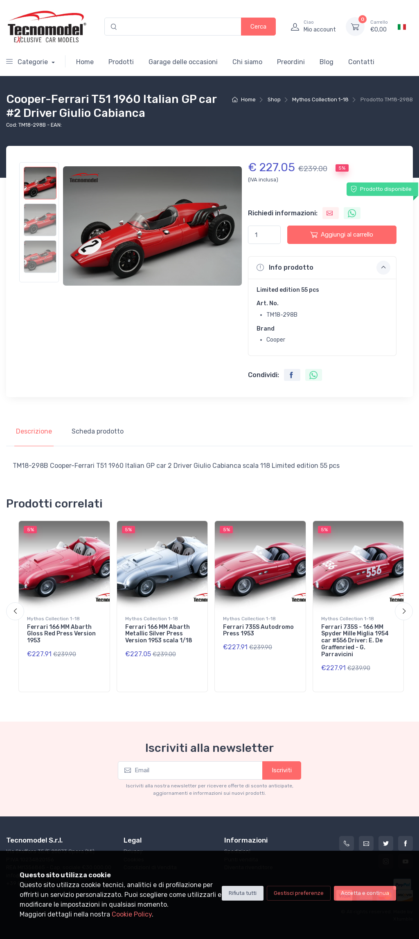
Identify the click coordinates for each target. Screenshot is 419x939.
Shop (274, 99)
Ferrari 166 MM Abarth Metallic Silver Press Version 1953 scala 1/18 (158, 634)
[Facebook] (405, 843)
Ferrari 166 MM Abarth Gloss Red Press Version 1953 (61, 634)
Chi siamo (247, 62)
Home (85, 62)
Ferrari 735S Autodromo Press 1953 (258, 630)
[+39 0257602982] (346, 843)
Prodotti (121, 62)
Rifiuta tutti (243, 893)
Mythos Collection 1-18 (320, 99)
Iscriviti (282, 770)
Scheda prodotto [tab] (98, 431)
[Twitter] (385, 843)
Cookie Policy (132, 914)
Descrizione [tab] (34, 431)
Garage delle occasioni (183, 62)
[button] (322, 268)
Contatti (361, 62)
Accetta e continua (365, 893)
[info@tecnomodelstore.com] (366, 843)
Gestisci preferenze (299, 893)
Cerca (258, 26)
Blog (326, 62)
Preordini (291, 62)
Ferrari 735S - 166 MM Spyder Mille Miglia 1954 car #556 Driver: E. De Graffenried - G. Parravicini (355, 641)
